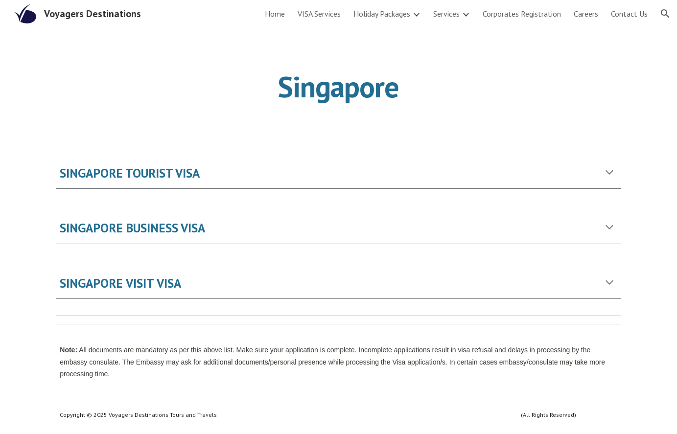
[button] (665, 13)
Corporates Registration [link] (522, 14)
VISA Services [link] (319, 14)
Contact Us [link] (629, 14)
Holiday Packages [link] (381, 14)
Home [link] (275, 14)
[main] (339, 87)
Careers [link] (586, 14)
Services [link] (446, 14)
